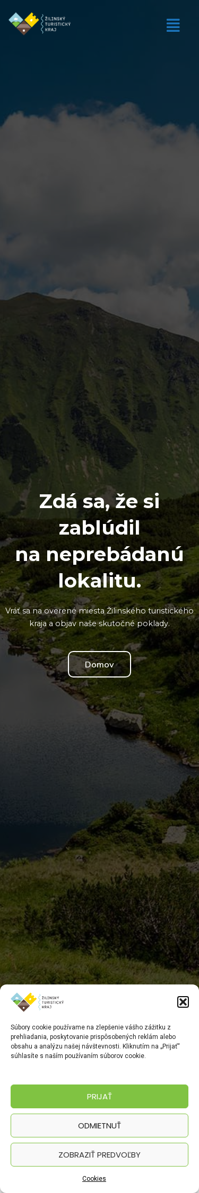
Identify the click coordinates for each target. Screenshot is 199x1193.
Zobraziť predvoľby (99, 1154)
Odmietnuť (99, 1125)
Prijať (99, 1096)
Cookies (94, 1178)
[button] (183, 1002)
